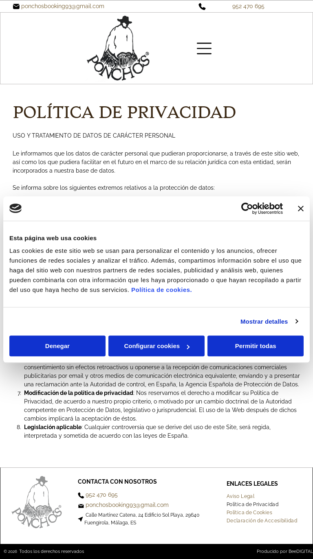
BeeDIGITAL (301, 551)
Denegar (57, 345)
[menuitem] (243, 496)
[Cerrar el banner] (301, 208)
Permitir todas (255, 345)
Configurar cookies (157, 345)
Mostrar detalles (264, 321)
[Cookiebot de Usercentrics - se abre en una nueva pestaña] (247, 208)
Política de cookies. (161, 289)
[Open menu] (204, 48)
